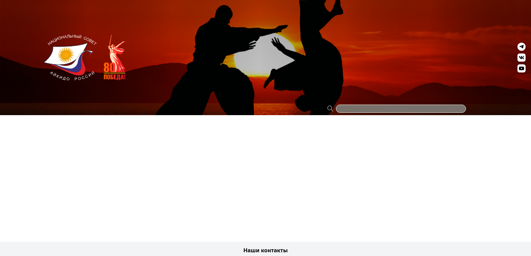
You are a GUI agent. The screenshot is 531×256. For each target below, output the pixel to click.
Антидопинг (342, 11)
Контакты (470, 11)
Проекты (60, 11)
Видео (407, 11)
